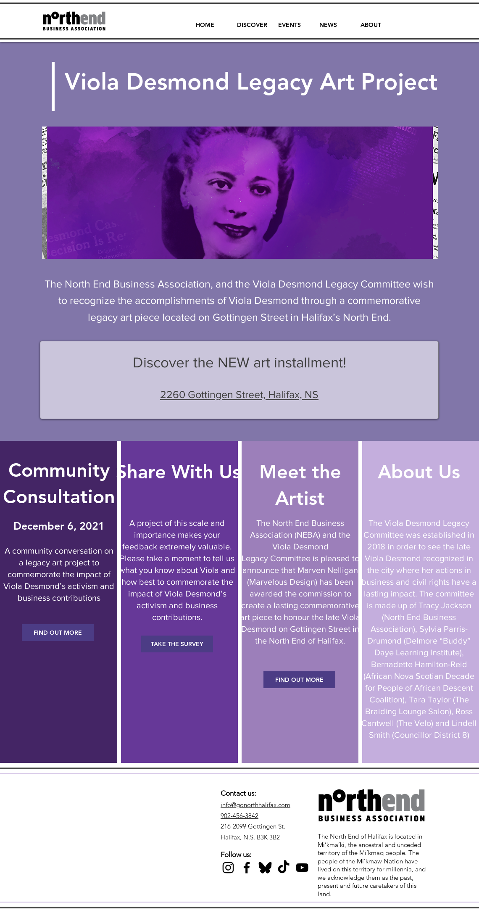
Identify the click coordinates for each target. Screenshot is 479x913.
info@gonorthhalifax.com (255, 805)
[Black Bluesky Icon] (265, 867)
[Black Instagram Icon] (228, 867)
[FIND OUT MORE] (58, 632)
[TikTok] (283, 867)
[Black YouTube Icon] (302, 867)
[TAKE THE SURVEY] (177, 644)
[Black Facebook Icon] (246, 867)
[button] (252, 21)
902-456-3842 (239, 816)
